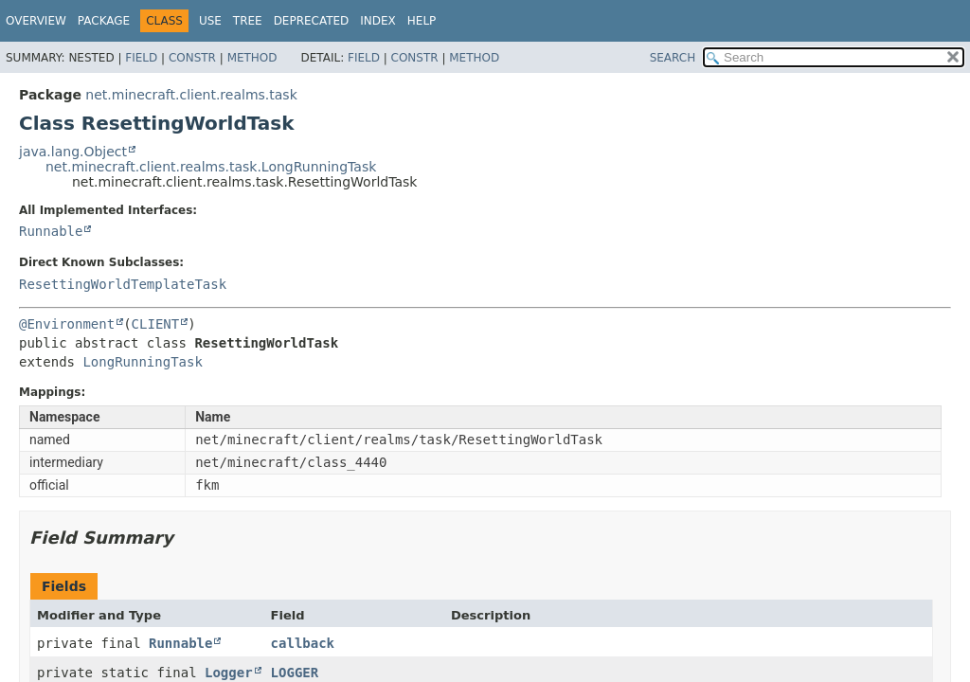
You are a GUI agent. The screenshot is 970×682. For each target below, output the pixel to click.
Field (141, 57)
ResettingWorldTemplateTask (122, 284)
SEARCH (673, 57)
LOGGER (295, 672)
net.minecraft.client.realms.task (190, 94)
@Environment (67, 324)
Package (104, 20)
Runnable (50, 231)
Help (422, 20)
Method (252, 57)
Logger (229, 672)
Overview (36, 20)
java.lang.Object (73, 151)
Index (378, 20)
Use (210, 20)
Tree (247, 20)
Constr (192, 57)
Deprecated (312, 20)
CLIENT (156, 324)
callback (302, 643)
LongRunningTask (142, 361)
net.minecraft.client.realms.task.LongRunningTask (210, 166)
